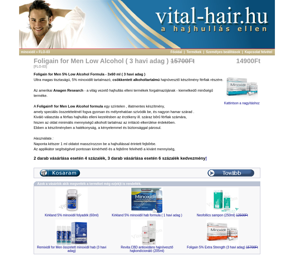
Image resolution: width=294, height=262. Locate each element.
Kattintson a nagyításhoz (242, 101)
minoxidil (28, 52)
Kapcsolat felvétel (259, 52)
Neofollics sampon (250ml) (222, 215)
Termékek (194, 52)
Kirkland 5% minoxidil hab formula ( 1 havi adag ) (147, 215)
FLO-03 (44, 52)
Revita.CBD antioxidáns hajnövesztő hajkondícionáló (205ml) (147, 249)
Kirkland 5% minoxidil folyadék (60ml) (71, 215)
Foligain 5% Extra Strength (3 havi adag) (222, 247)
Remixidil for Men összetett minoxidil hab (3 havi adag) (71, 249)
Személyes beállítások (223, 52)
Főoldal (177, 52)
